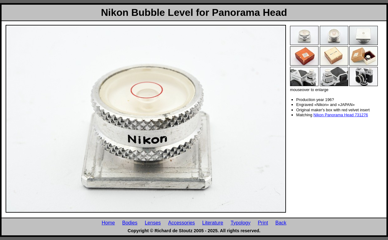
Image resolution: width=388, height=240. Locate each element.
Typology (240, 222)
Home (108, 222)
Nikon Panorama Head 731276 (341, 115)
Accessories (181, 222)
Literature (212, 222)
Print (263, 222)
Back (281, 222)
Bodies (129, 222)
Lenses (153, 222)
